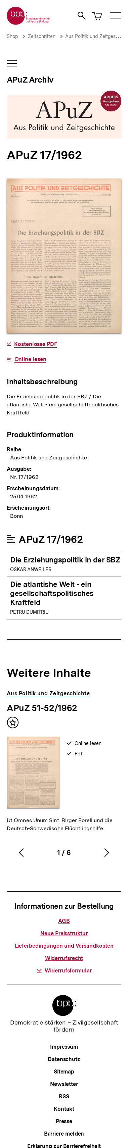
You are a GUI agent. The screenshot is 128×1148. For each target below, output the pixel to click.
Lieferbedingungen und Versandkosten (64, 946)
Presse (64, 1121)
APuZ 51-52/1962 (42, 708)
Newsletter (64, 1084)
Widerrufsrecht (64, 958)
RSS (64, 1096)
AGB (64, 921)
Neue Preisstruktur (63, 933)
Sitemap (64, 1071)
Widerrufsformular (63, 970)
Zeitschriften (41, 36)
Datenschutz (64, 1059)
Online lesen (30, 359)
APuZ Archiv (30, 80)
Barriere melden (64, 1134)
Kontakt (64, 1109)
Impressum (64, 1047)
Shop (12, 36)
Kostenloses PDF (35, 344)
